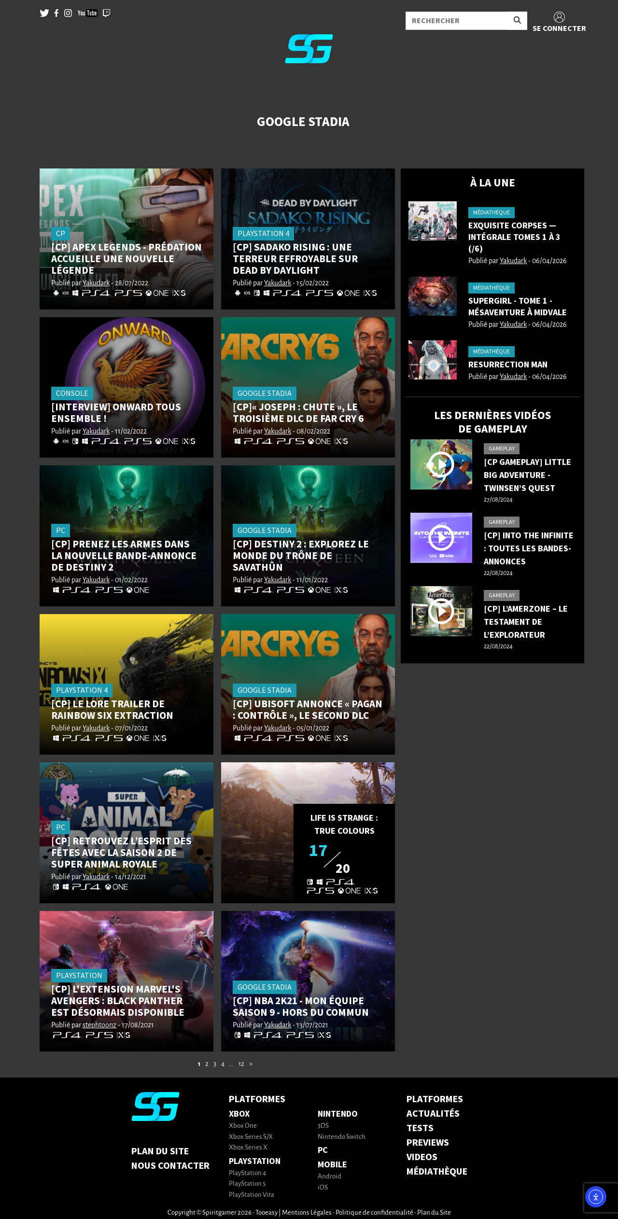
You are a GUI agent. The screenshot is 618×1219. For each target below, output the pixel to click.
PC (323, 1150)
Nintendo (338, 1114)
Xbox (239, 1114)
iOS (323, 1187)
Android (329, 1176)
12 (241, 1064)
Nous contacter (170, 1166)
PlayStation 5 (247, 1184)
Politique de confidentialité (374, 1213)
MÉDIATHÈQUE (437, 1171)
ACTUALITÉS (433, 1114)
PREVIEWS (428, 1142)
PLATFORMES (435, 1099)
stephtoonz (99, 1025)
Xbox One (243, 1126)
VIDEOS (422, 1157)
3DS (323, 1126)
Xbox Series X (248, 1147)
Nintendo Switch (341, 1137)
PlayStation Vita (251, 1195)
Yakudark (96, 283)
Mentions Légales (307, 1213)
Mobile (332, 1165)
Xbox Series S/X (251, 1137)
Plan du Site (160, 1151)
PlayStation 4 (247, 1173)
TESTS (420, 1128)
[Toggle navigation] (20, 87)
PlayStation (255, 1161)
